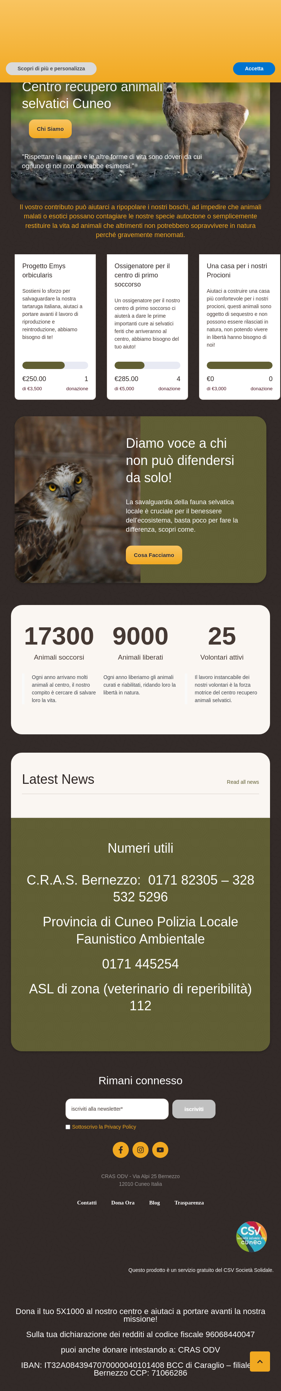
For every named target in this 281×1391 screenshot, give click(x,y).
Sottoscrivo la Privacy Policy (104, 1127)
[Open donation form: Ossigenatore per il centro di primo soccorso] (147, 327)
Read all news (243, 782)
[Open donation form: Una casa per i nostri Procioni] (239, 327)
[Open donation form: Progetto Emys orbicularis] (55, 327)
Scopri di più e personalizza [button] (51, 1377)
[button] (202, 35)
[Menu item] (87, 1203)
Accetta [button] (254, 1377)
